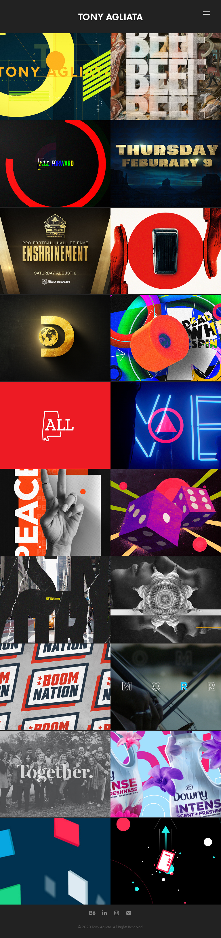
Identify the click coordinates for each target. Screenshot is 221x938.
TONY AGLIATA (110, 17)
